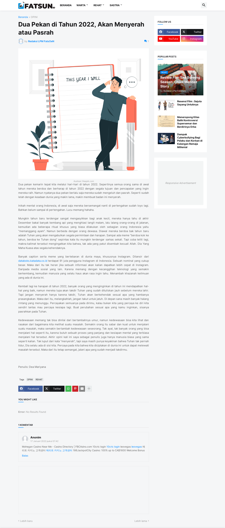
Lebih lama (140, 520)
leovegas (136, 446)
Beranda (23, 17)
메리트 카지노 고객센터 (59, 450)
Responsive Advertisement (180, 182)
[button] (204, 5)
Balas (25, 455)
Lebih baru (26, 520)
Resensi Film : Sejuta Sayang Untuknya (189, 103)
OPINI (34, 17)
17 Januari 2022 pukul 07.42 (44, 441)
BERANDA (66, 5)
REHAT (98, 5)
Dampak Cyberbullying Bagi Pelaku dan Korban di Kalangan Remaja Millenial (189, 141)
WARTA (80, 5)
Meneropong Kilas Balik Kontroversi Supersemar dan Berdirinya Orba (188, 122)
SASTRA (115, 5)
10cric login (113, 446)
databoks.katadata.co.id (32, 260)
